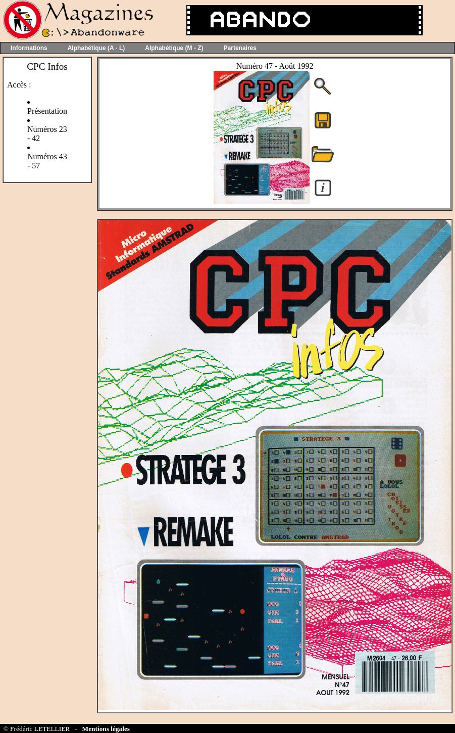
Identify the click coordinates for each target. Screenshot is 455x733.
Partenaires (240, 48)
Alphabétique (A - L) (96, 48)
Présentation (47, 111)
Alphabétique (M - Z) (174, 48)
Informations (29, 48)
